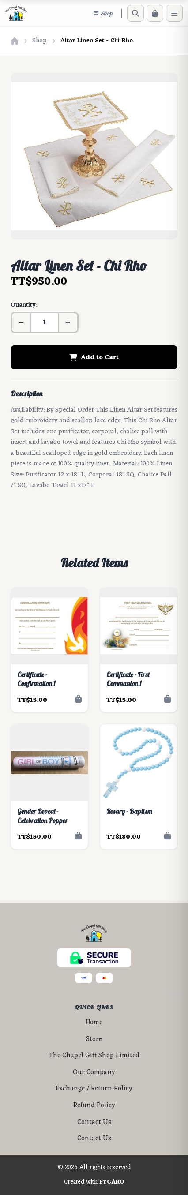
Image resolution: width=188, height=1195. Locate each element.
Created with (94, 1182)
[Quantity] (44, 322)
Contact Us (94, 1122)
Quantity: (24, 305)
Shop (39, 41)
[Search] (135, 13)
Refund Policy (94, 1106)
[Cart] (155, 13)
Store (94, 1039)
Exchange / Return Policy (94, 1089)
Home (94, 1023)
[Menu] (174, 13)
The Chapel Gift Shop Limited (94, 1056)
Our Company (94, 1073)
